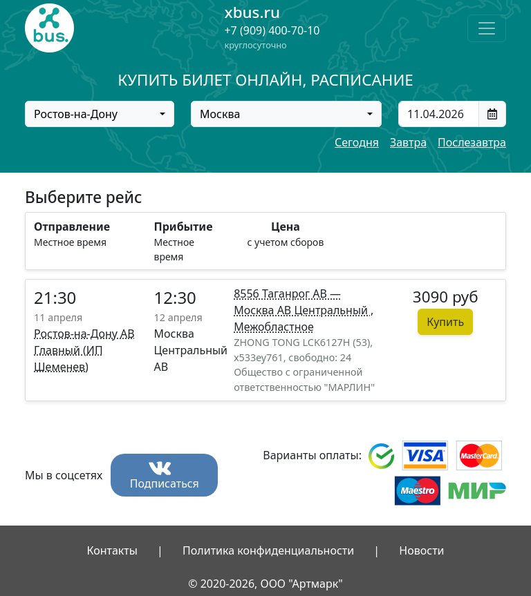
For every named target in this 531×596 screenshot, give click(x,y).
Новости (421, 550)
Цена (285, 226)
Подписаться (164, 476)
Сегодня (357, 142)
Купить (445, 321)
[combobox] (99, 114)
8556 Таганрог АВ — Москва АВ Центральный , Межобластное (303, 310)
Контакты (111, 550)
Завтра (408, 142)
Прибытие (183, 226)
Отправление (72, 226)
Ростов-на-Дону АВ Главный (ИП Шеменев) (84, 350)
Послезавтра (472, 142)
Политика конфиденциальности (268, 550)
